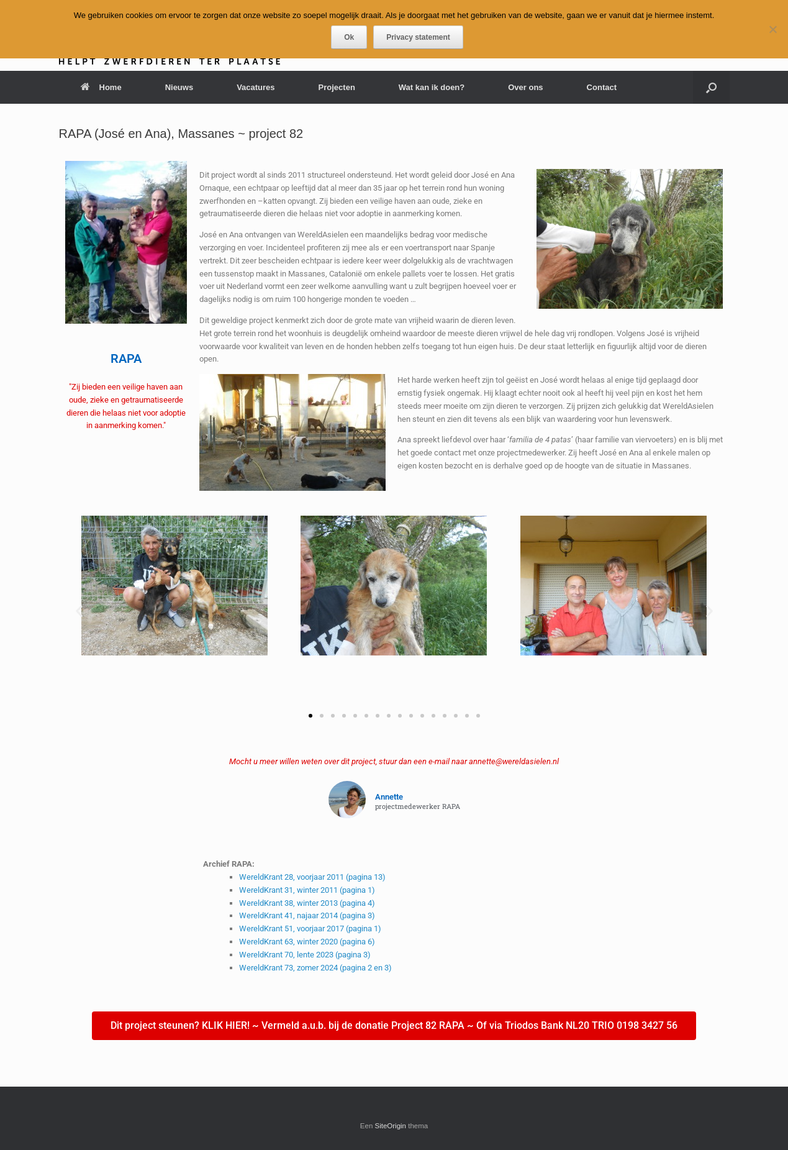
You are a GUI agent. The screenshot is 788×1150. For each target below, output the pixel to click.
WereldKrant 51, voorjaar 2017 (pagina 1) (310, 928)
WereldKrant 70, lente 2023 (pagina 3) (305, 954)
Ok (349, 37)
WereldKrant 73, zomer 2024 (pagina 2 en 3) (315, 967)
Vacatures (255, 87)
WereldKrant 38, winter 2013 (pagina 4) (307, 903)
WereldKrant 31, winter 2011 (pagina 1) (307, 890)
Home (101, 87)
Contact (602, 87)
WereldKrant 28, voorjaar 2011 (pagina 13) (312, 877)
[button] (711, 87)
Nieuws (179, 87)
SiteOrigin (391, 1125)
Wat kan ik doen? (431, 87)
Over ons (525, 87)
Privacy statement (418, 37)
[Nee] (772, 29)
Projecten (337, 87)
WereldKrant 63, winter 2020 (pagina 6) (307, 941)
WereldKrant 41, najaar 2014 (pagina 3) (307, 915)
